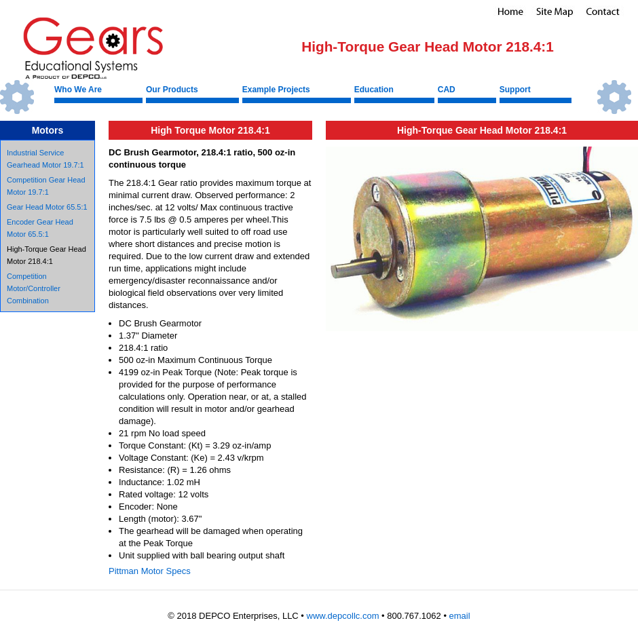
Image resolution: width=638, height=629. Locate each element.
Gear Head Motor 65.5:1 (47, 207)
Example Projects (276, 89)
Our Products (172, 89)
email (459, 616)
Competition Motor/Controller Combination (33, 288)
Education (374, 89)
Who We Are (78, 89)
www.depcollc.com (343, 616)
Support (515, 89)
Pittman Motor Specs (150, 571)
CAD (446, 89)
